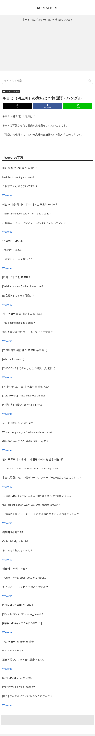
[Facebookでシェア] (47, 106)
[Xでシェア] (17, 106)
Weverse (7, 195)
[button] (89, 80)
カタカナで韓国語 (11, 91)
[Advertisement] (47, 46)
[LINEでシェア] (77, 106)
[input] (47, 81)
